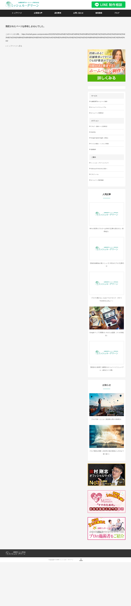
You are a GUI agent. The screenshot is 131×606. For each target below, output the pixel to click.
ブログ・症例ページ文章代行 (99, 126)
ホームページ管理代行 (97, 113)
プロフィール (95, 174)
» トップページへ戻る (14, 46)
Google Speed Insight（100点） (100, 138)
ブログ (116, 13)
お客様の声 (38, 13)
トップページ (17, 13)
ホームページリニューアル (98, 107)
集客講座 (98, 13)
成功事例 (57, 13)
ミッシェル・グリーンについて (100, 163)
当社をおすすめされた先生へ (99, 168)
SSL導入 (93, 132)
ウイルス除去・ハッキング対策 (100, 143)
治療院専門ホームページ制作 (99, 101)
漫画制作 (93, 149)
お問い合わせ (78, 13)
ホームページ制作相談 (97, 180)
